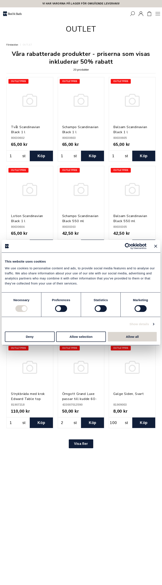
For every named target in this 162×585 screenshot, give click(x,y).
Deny (30, 336)
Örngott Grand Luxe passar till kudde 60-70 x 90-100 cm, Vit (79, 399)
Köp (41, 156)
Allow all (132, 336)
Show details (139, 324)
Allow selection (80, 336)
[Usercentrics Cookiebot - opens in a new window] (127, 246)
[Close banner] (155, 246)
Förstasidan (12, 45)
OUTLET (27, 45)
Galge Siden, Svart (128, 394)
